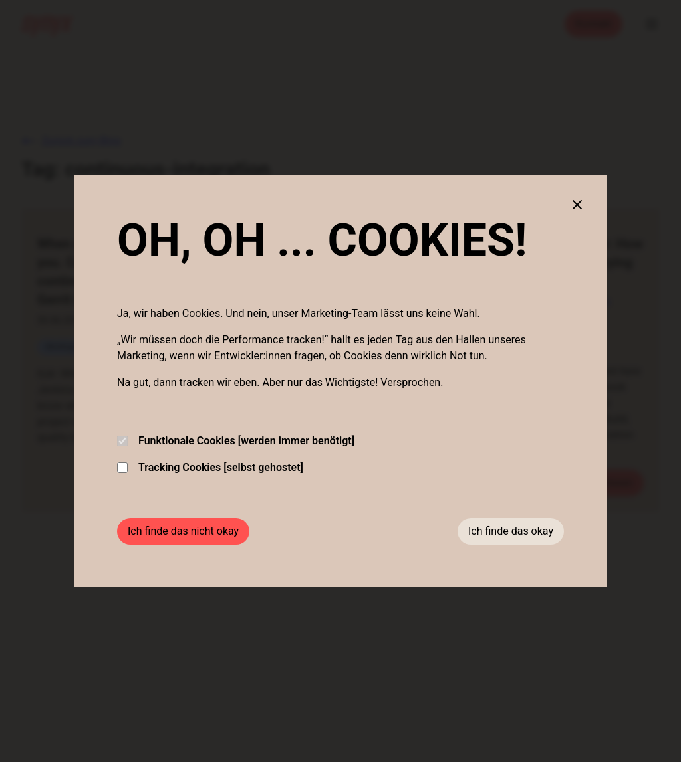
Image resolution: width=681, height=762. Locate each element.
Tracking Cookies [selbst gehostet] (210, 467)
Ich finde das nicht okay (183, 531)
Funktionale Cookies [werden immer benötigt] (235, 440)
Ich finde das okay (510, 531)
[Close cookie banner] (577, 205)
